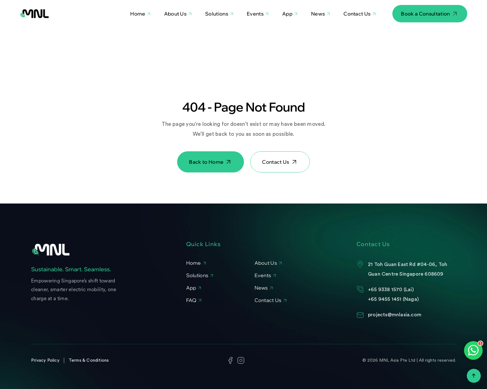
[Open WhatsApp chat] (473, 350)
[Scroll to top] (474, 376)
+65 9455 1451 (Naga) (393, 299)
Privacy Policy (45, 360)
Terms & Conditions (89, 360)
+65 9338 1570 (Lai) (391, 289)
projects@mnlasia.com (394, 314)
